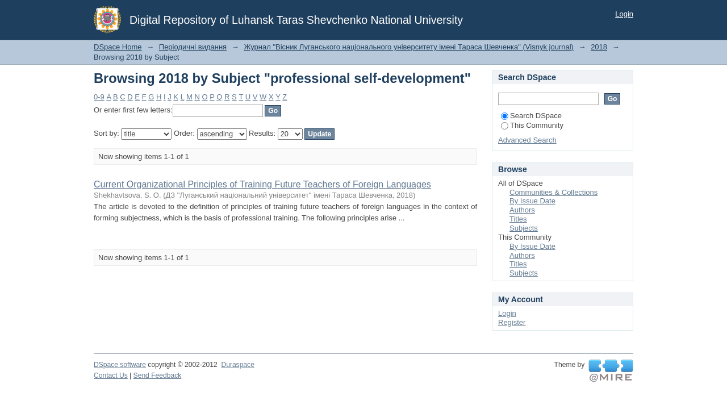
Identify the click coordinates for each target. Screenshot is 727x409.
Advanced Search (527, 140)
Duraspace (237, 365)
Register (511, 322)
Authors (522, 210)
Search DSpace (531, 115)
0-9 (99, 97)
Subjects (523, 228)
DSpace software (120, 365)
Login (624, 14)
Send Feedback (157, 375)
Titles (518, 219)
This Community (532, 125)
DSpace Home (118, 47)
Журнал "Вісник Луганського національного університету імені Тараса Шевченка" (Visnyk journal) (409, 47)
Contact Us (111, 375)
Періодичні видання (193, 47)
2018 (599, 47)
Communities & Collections (553, 192)
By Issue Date (532, 201)
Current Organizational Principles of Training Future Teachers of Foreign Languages (262, 184)
